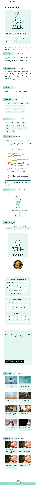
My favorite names (30, 484)
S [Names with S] (8, 322)
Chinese (7, 103)
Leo (12, 285)
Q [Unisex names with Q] (25, 305)
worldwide (7, 185)
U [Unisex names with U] (13, 307)
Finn (7, 122)
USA (18, 184)
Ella (13, 122)
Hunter (26, 285)
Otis (7, 125)
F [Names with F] (20, 316)
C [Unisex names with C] (12, 302)
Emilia (8, 58)
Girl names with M (10, 36)
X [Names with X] (21, 322)
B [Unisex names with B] (9, 302)
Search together (20, 484)
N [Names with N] (17, 319)
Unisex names (9, 38)
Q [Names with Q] (25, 319)
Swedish (14, 111)
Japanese (21, 106)
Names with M (24, 36)
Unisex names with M (19, 38)
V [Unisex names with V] (16, 307)
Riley (9, 285)
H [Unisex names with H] (25, 302)
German (7, 106)
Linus (8, 131)
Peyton (15, 290)
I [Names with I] (28, 316)
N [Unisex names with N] (17, 305)
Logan (17, 287)
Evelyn (21, 282)
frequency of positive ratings (19, 140)
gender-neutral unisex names (20, 49)
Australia (26, 184)
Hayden (26, 287)
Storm (14, 128)
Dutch (14, 103)
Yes (16, 215)
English (21, 103)
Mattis (25, 290)
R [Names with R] (28, 319)
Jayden (10, 290)
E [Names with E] (17, 316)
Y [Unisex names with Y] (24, 307)
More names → (20, 293)
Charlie (8, 282)
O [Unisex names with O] (20, 305)
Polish (7, 109)
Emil (15, 62)
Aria (13, 282)
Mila (26, 128)
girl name (12, 47)
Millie (18, 122)
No (19, 215)
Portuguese (15, 109)
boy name (21, 47)
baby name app (19, 334)
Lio (13, 131)
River (8, 287)
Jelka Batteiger (20, 271)
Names (17, 36)
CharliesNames (8, 475)
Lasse (8, 128)
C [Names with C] (12, 316)
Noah (18, 125)
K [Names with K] (9, 319)
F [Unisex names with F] (20, 302)
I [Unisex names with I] (28, 302)
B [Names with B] (9, 316)
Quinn (21, 285)
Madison (13, 293)
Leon (20, 128)
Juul (13, 125)
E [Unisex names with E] (17, 302)
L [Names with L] (12, 319)
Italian (14, 106)
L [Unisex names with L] (12, 305)
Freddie (20, 290)
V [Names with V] (16, 322)
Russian (22, 109)
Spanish (7, 111)
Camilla (14, 58)
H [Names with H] (25, 316)
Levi (24, 125)
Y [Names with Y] (24, 322)
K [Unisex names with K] (9, 305)
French (27, 103)
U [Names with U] (13, 322)
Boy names (8, 33)
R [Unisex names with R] (28, 305)
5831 (16, 42)
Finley (21, 287)
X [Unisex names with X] (21, 307)
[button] (9, 243)
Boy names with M (17, 33)
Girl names (25, 33)
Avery (16, 285)
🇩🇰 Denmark (8, 228)
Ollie (13, 287)
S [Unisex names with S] (8, 307)
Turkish (21, 111)
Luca (17, 282)
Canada (21, 184)
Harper (26, 282)
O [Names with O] (20, 319)
